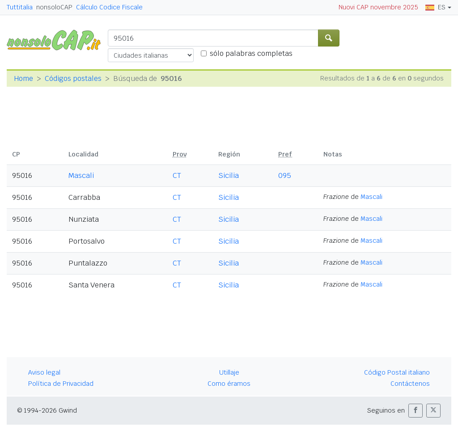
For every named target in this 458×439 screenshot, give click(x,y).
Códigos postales (73, 78)
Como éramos (229, 384)
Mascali (81, 175)
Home (23, 78)
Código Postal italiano (397, 372)
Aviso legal (44, 372)
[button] (415, 411)
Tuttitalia (20, 7)
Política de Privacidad (60, 384)
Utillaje (229, 372)
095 (284, 175)
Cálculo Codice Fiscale (109, 7)
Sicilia (228, 175)
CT (177, 175)
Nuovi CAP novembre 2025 (378, 7)
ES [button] (435, 7)
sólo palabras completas (251, 53)
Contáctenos (410, 384)
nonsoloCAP (54, 7)
